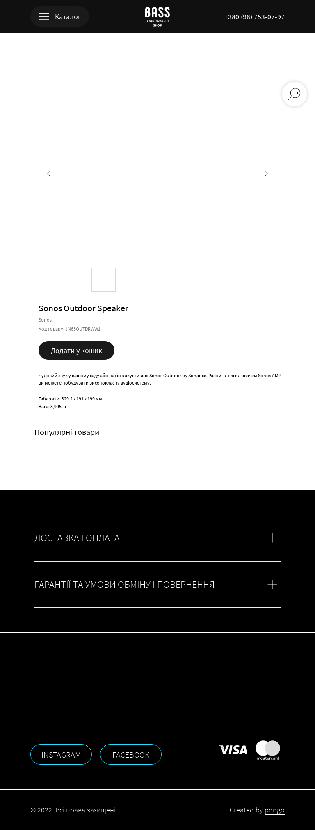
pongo (275, 809)
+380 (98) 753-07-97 (254, 16)
